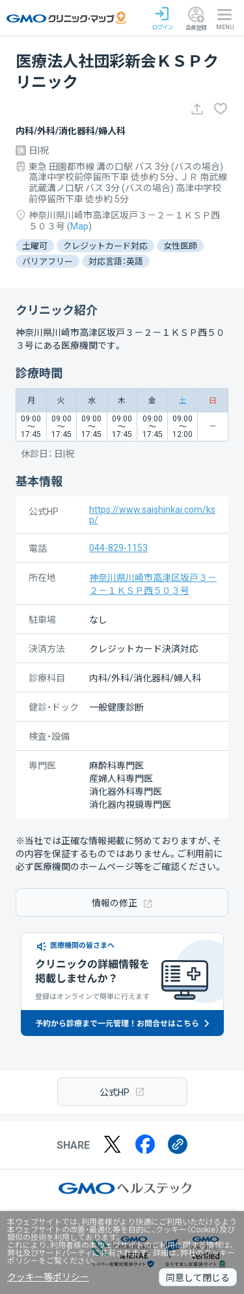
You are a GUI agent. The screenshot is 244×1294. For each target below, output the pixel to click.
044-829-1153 (118, 547)
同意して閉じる (198, 1278)
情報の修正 (122, 902)
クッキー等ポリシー (48, 1277)
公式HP (122, 1091)
